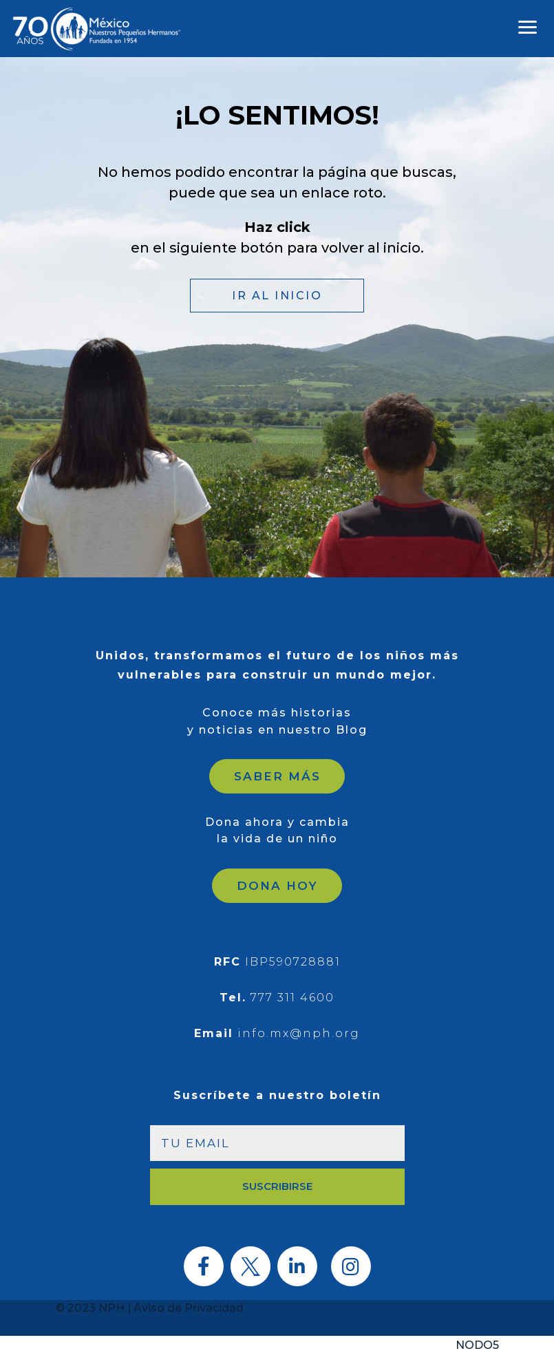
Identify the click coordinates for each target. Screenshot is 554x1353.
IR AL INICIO (277, 295)
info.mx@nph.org (298, 1033)
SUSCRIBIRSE (277, 1186)
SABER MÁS (277, 776)
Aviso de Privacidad (189, 1307)
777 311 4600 (292, 997)
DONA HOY (277, 886)
